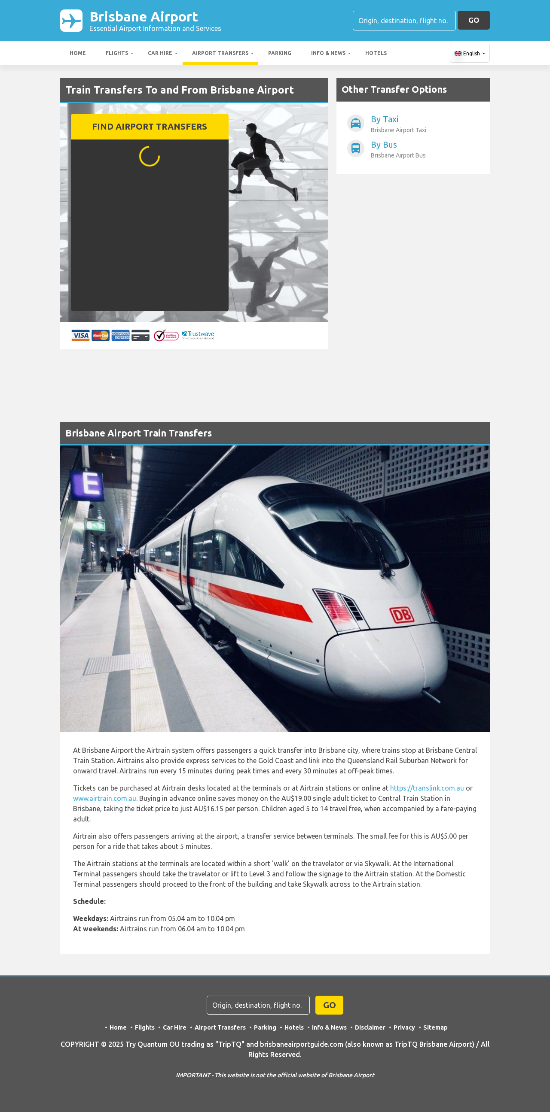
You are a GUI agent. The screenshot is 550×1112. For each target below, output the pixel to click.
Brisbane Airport (155, 21)
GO (473, 20)
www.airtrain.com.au (104, 798)
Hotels (376, 53)
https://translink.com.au (427, 788)
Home (78, 53)
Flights (117, 53)
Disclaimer (370, 1027)
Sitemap (435, 1027)
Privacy (404, 1027)
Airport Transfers (220, 53)
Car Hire (160, 53)
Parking (279, 53)
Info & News (328, 53)
